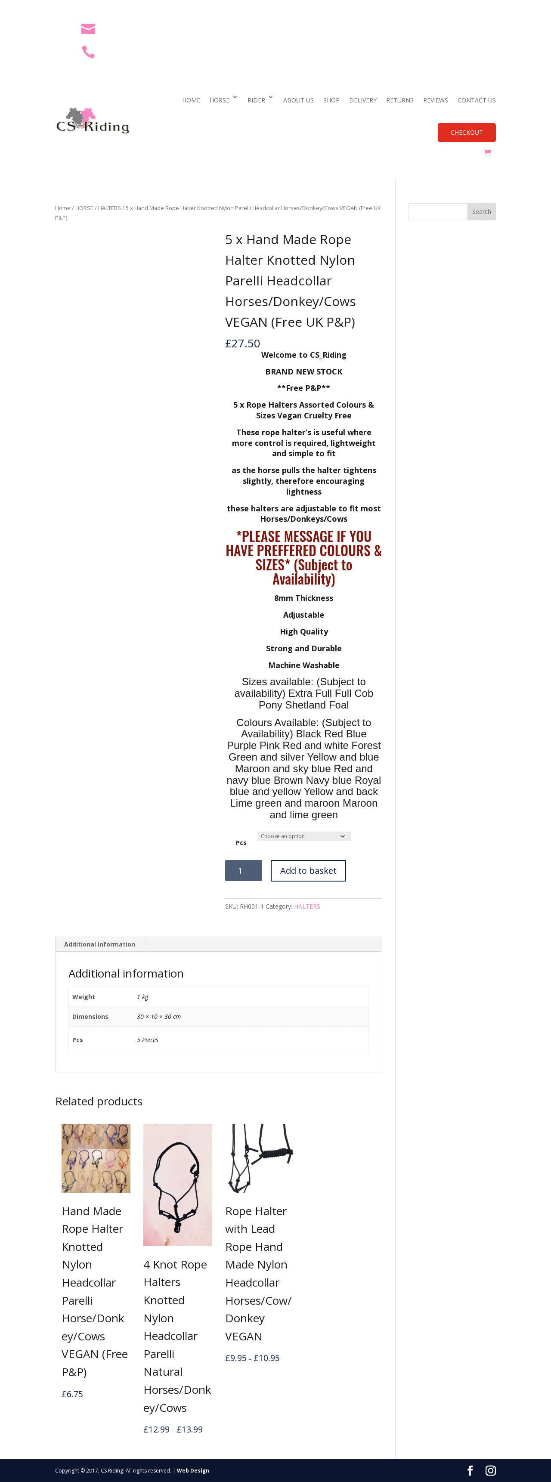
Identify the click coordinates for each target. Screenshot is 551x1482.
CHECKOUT (467, 132)
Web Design (193, 1470)
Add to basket (308, 870)
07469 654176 (126, 51)
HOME (191, 100)
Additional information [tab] (99, 944)
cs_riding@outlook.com (145, 28)
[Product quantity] (243, 870)
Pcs (241, 842)
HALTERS (109, 208)
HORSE (219, 100)
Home (63, 208)
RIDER (256, 100)
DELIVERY (363, 100)
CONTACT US (477, 100)
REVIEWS (435, 100)
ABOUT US (298, 100)
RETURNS (400, 100)
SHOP (331, 100)
